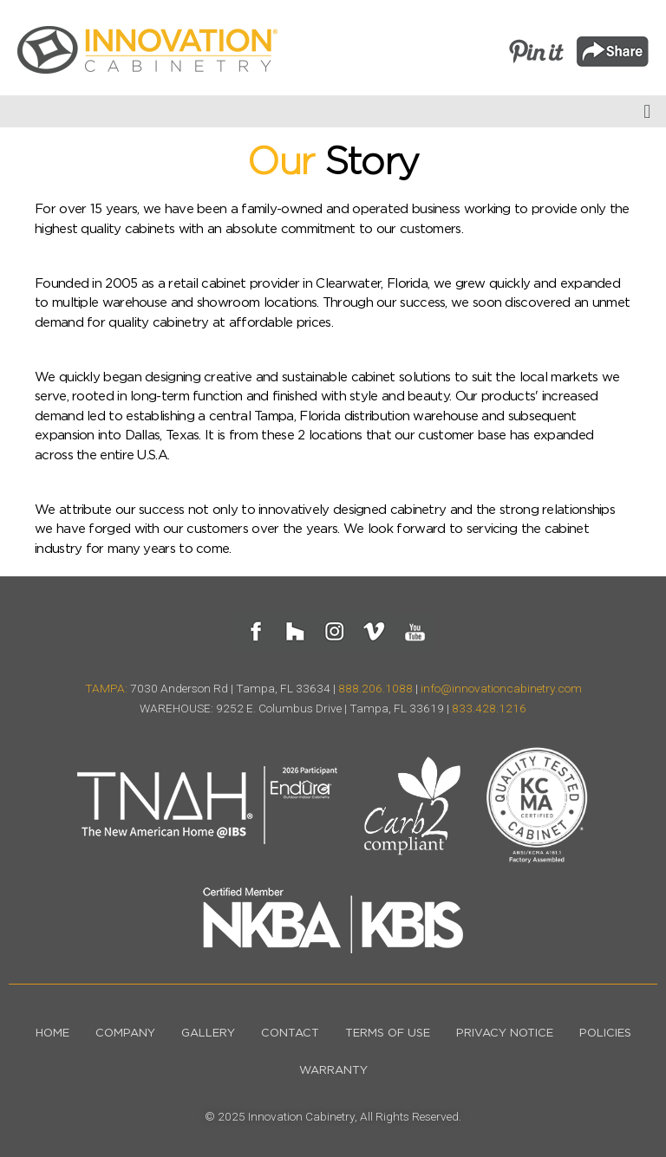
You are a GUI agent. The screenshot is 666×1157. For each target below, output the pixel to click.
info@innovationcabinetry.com (501, 688)
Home (52, 1033)
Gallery (208, 1033)
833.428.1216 (489, 708)
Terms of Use (387, 1033)
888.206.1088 (375, 688)
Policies (605, 1033)
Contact (290, 1033)
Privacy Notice (504, 1033)
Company (125, 1033)
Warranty (333, 1070)
